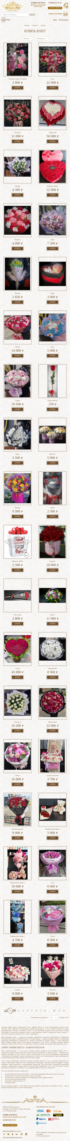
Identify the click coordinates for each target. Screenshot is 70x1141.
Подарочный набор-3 (52, 829)
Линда (17, 775)
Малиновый (52, 722)
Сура (52, 883)
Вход (55, 20)
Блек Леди (17, 615)
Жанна (17, 347)
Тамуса (52, 936)
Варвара (17, 507)
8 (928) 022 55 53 (55, 3)
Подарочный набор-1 (17, 936)
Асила (17, 668)
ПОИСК (32, 15)
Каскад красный (17, 829)
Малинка (52, 990)
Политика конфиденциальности (12, 1137)
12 (64, 1011)
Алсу (52, 79)
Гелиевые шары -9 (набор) (17, 79)
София (17, 400)
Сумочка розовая (52, 775)
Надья (52, 507)
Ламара (17, 990)
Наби (52, 293)
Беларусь (17, 722)
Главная (26, 25)
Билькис (52, 561)
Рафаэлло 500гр (17, 561)
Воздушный (52, 668)
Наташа (17, 293)
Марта (52, 615)
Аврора (17, 186)
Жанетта (53, 454)
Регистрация (63, 20)
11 (59, 1011)
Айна (52, 240)
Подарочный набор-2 (17, 883)
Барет (17, 454)
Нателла (17, 132)
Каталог (35, 25)
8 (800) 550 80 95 (38, 3)
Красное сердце (52, 186)
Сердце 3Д (52, 132)
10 (54, 1011)
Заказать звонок (55, 8)
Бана (52, 347)
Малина (17, 240)
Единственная (52, 400)
